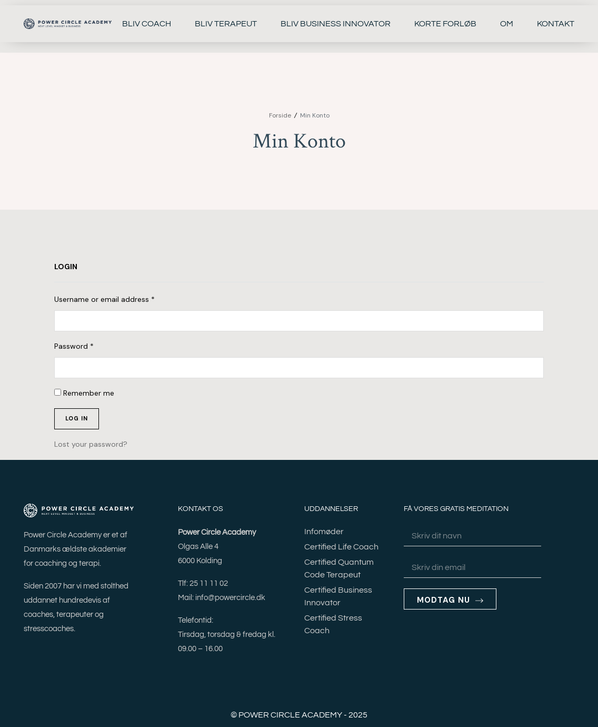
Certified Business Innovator (338, 596)
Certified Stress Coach (333, 624)
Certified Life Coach (341, 547)
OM (506, 23)
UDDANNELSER (331, 509)
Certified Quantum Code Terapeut (339, 568)
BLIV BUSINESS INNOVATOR (336, 23)
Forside (280, 115)
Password (74, 346)
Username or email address (104, 299)
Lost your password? (90, 444)
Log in (76, 418)
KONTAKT (555, 23)
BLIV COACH (146, 23)
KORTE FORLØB (445, 23)
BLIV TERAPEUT (226, 23)
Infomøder (324, 531)
